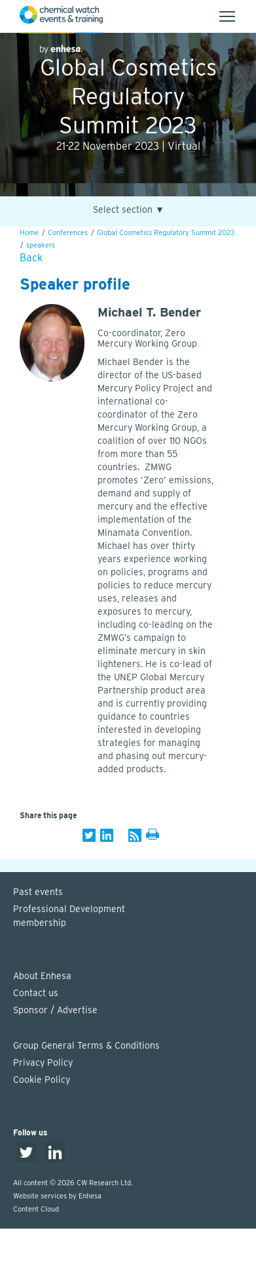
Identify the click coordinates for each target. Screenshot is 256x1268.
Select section (128, 210)
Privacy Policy (43, 1062)
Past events (38, 891)
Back (31, 257)
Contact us (35, 993)
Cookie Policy (41, 1079)
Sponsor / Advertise (55, 1010)
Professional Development (134, 917)
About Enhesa (42, 976)
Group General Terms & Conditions (86, 1045)
